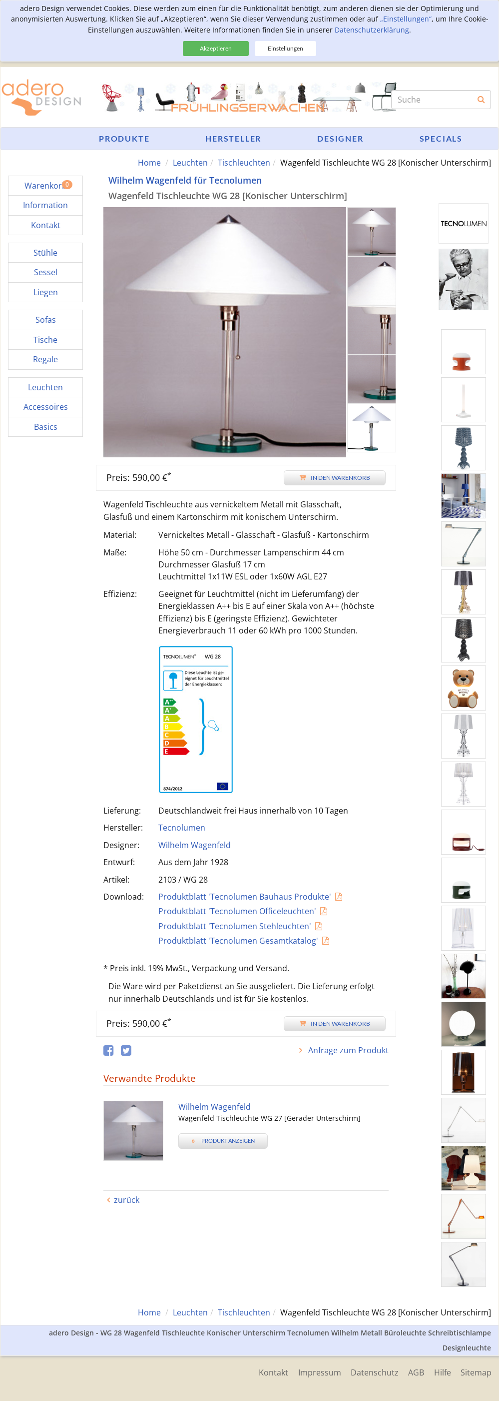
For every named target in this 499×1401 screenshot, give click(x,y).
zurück (126, 1199)
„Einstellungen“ (406, 19)
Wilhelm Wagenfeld (194, 845)
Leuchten (190, 162)
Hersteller (233, 138)
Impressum (318, 1371)
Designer (340, 138)
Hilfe (442, 1371)
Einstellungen (285, 48)
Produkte (124, 138)
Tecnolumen (181, 827)
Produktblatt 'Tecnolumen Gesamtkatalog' (238, 940)
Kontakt (272, 1371)
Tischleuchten (244, 162)
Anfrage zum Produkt (347, 1050)
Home (149, 162)
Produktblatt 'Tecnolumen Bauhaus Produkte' (244, 896)
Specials (441, 138)
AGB (416, 1371)
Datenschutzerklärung (372, 30)
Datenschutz (374, 1371)
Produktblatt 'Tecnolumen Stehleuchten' (234, 926)
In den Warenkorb (334, 477)
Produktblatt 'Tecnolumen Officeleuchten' (237, 911)
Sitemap (476, 1371)
